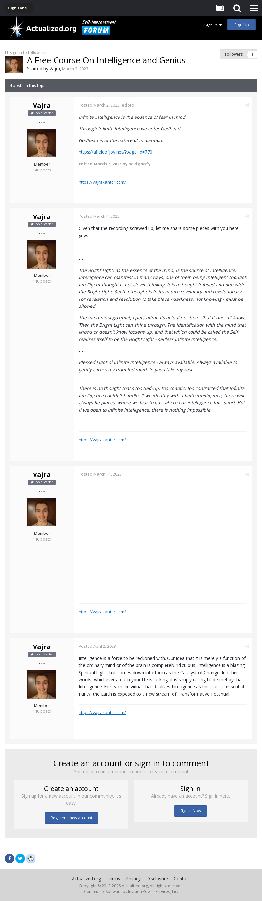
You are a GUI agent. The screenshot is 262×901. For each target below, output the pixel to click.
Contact (182, 878)
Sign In (213, 25)
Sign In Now (190, 811)
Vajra (55, 68)
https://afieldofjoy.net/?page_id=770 (115, 152)
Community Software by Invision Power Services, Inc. (131, 891)
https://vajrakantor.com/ (102, 182)
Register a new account (71, 818)
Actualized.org (86, 878)
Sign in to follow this (28, 52)
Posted (99, 105)
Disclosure (157, 878)
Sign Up (241, 24)
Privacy (133, 878)
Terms (113, 878)
